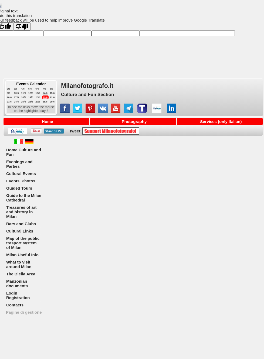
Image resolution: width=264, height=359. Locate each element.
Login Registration (18, 295)
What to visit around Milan (18, 264)
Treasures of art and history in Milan (21, 212)
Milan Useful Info (22, 254)
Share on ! (53, 131)
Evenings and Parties (19, 164)
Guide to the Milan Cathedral (23, 197)
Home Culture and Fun (23, 152)
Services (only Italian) (221, 121)
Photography (134, 121)
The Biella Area (20, 274)
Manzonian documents (17, 283)
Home (47, 121)
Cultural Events (21, 173)
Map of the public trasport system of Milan (22, 243)
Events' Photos (20, 181)
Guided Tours (19, 188)
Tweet (74, 131)
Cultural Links (19, 231)
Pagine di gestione (24, 312)
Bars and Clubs (21, 223)
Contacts (14, 305)
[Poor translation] (22, 26)
